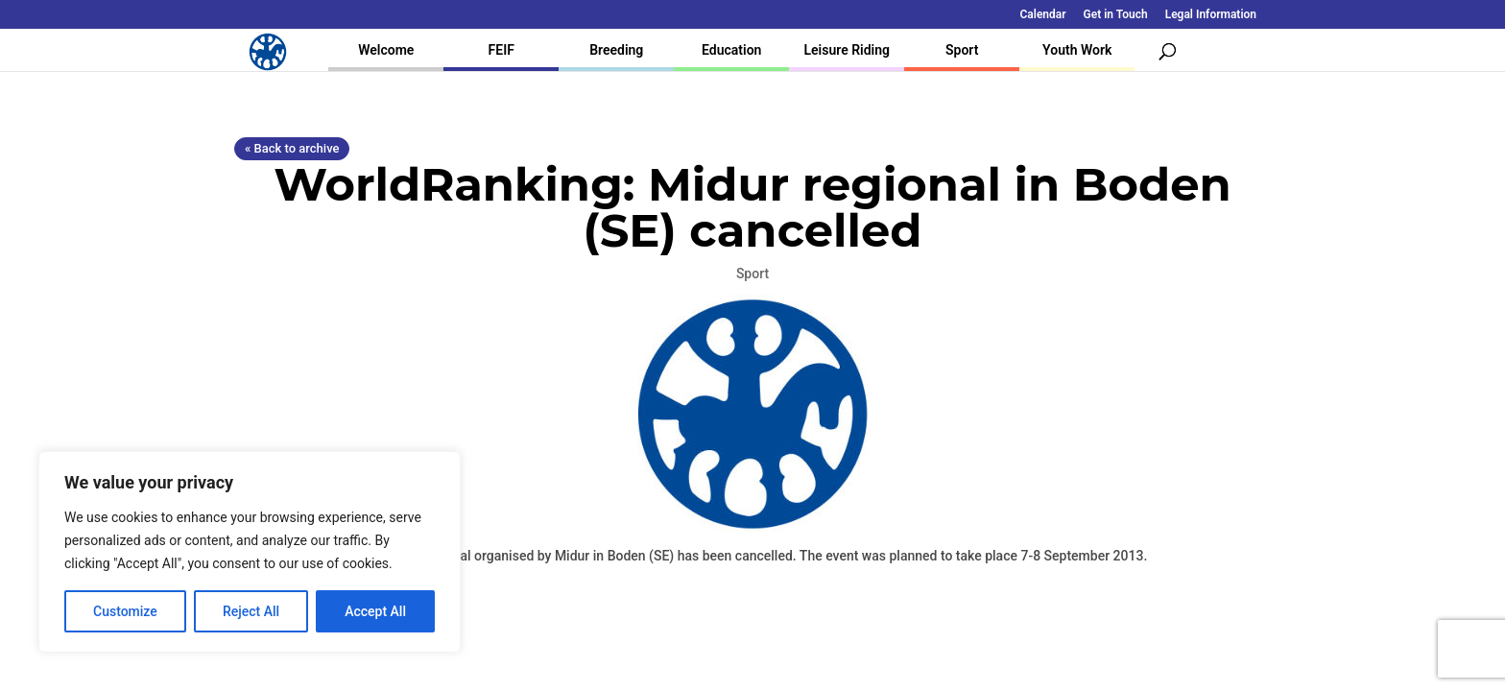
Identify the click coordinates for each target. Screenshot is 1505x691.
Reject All (251, 611)
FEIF (501, 50)
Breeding (616, 50)
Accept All (375, 611)
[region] (249, 552)
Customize (125, 611)
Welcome (386, 50)
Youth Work (1076, 50)
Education (731, 50)
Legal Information (1210, 15)
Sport (961, 50)
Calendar (1043, 15)
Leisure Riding (846, 50)
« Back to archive (292, 148)
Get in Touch (1116, 15)
